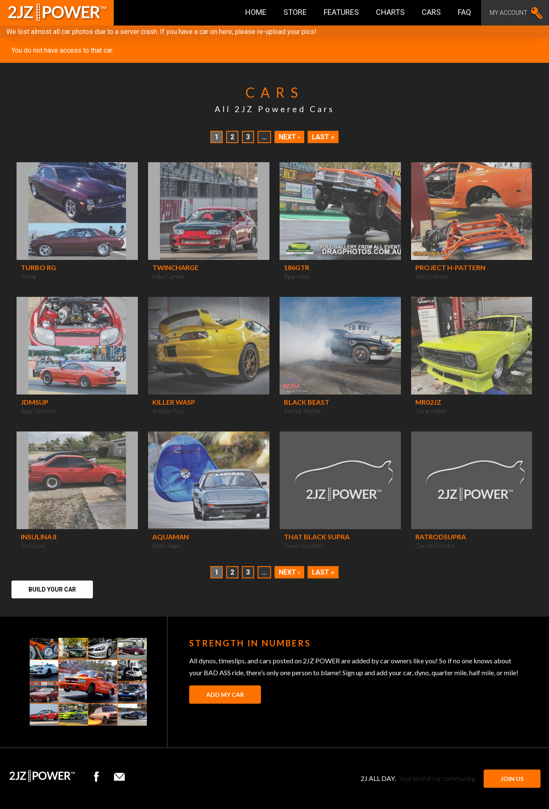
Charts (390, 12)
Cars (431, 12)
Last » (323, 137)
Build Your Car (52, 589)
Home (255, 12)
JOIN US (512, 778)
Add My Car (225, 694)
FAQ (464, 12)
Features (341, 12)
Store (295, 12)
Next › (289, 137)
